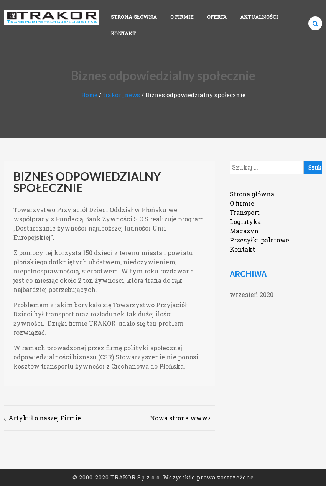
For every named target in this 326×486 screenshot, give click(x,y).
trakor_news (121, 95)
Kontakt (123, 33)
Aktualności (259, 16)
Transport (245, 212)
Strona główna (134, 16)
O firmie (182, 16)
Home (89, 95)
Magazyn (244, 231)
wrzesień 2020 (251, 294)
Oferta (217, 16)
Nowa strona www (178, 418)
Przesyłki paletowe (259, 240)
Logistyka (245, 221)
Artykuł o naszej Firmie (44, 418)
